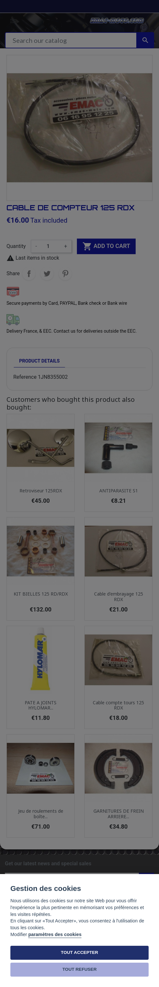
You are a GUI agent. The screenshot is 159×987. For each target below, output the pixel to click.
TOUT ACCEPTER (79, 952)
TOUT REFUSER (79, 969)
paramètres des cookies (54, 934)
